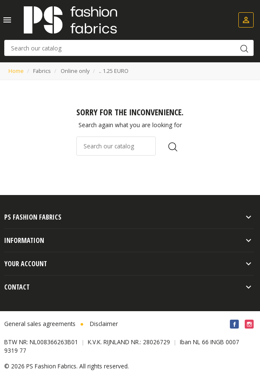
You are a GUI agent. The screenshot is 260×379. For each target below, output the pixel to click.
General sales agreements (39, 324)
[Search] (129, 48)
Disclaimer (104, 324)
